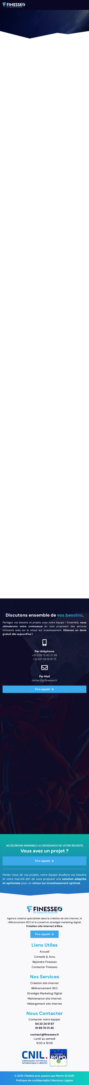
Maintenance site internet (45, 998)
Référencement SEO (44, 988)
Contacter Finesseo (44, 967)
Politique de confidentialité (33, 1080)
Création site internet (44, 983)
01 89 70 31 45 (44, 1028)
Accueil (44, 951)
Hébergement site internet (44, 1003)
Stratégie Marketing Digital (44, 993)
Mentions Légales (62, 1080)
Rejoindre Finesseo (44, 962)
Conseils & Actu (44, 956)
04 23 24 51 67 (44, 1024)
